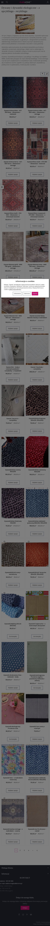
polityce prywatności (15, 289)
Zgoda (35, 293)
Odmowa (27, 293)
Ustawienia (17, 293)
